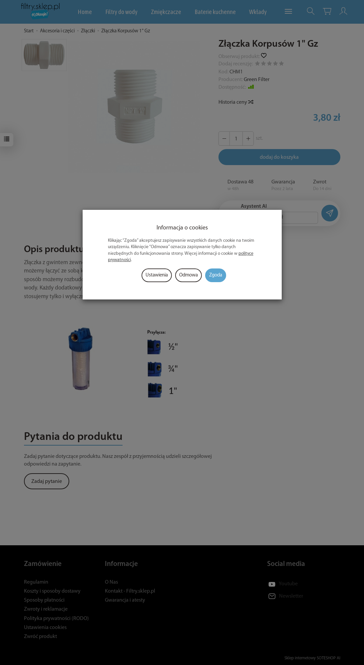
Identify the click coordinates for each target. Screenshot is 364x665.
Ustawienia (157, 275)
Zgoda (215, 275)
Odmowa (188, 275)
